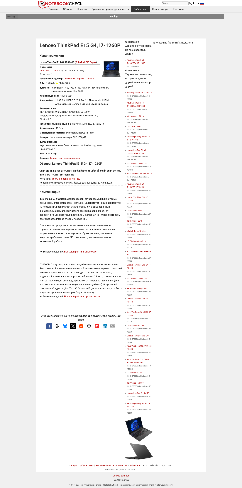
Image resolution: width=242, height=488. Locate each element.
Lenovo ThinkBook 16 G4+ (138, 336)
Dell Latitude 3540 (134, 221)
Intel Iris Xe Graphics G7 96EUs (79, 78)
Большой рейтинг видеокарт (80, 251)
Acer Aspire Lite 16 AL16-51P (139, 93)
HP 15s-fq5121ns (134, 373)
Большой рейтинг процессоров (82, 296)
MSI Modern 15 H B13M (137, 278)
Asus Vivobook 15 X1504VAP (139, 173)
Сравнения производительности (110, 9)
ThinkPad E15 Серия (86, 62)
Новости (82, 9)
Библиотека (140, 9)
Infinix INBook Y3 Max (136, 231)
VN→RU (75, 178)
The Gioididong (60, 178)
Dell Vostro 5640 (134, 126)
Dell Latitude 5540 (134, 210)
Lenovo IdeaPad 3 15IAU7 (138, 393)
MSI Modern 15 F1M (135, 116)
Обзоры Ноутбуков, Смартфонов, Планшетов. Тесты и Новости (98, 465)
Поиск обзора (160, 9)
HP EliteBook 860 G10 (136, 241)
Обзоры (67, 9)
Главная (53, 9)
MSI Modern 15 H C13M (137, 163)
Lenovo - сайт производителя (65, 158)
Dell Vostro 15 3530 (135, 383)
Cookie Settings (121, 475)
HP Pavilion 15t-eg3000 (137, 288)
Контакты (178, 9)
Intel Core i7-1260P (49, 70)
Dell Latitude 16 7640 (136, 325)
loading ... (12, 16)
